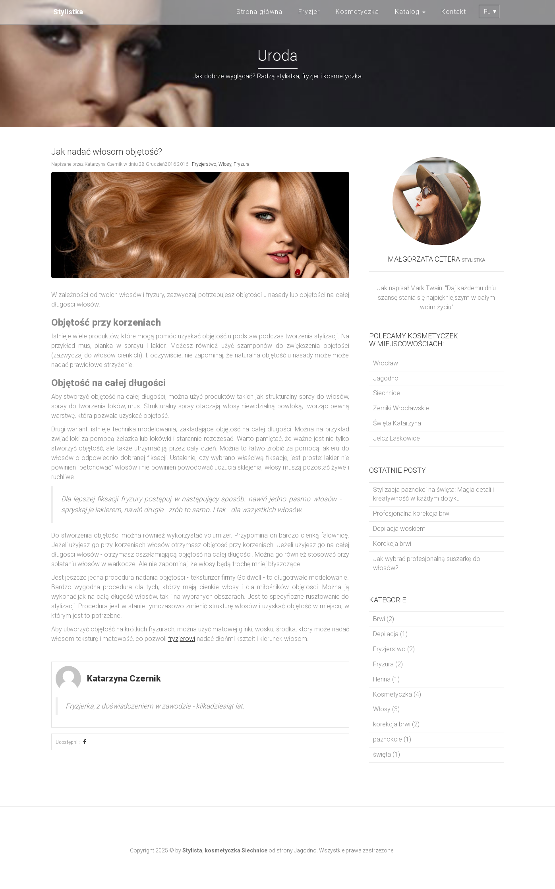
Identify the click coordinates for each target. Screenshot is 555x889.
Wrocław (385, 363)
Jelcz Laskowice (396, 438)
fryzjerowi (181, 638)
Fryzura (241, 164)
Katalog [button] (410, 12)
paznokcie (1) (392, 739)
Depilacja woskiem (399, 528)
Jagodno (385, 378)
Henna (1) (386, 679)
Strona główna (259, 12)
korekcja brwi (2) (396, 724)
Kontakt (453, 12)
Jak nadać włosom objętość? (106, 152)
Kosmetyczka (357, 12)
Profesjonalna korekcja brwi (412, 513)
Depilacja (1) (390, 634)
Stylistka (68, 12)
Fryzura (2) (388, 664)
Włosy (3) (386, 709)
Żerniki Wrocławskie (401, 408)
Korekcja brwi (392, 543)
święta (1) (386, 754)
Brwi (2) (383, 619)
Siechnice (386, 393)
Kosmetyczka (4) (397, 694)
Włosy (225, 164)
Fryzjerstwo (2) (394, 649)
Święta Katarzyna (397, 423)
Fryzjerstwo (204, 164)
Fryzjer (309, 12)
